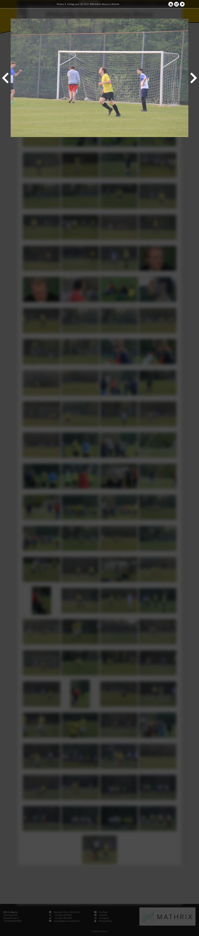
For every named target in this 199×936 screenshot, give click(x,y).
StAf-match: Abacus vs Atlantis (104, 4)
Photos (60, 4)
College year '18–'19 (77, 4)
